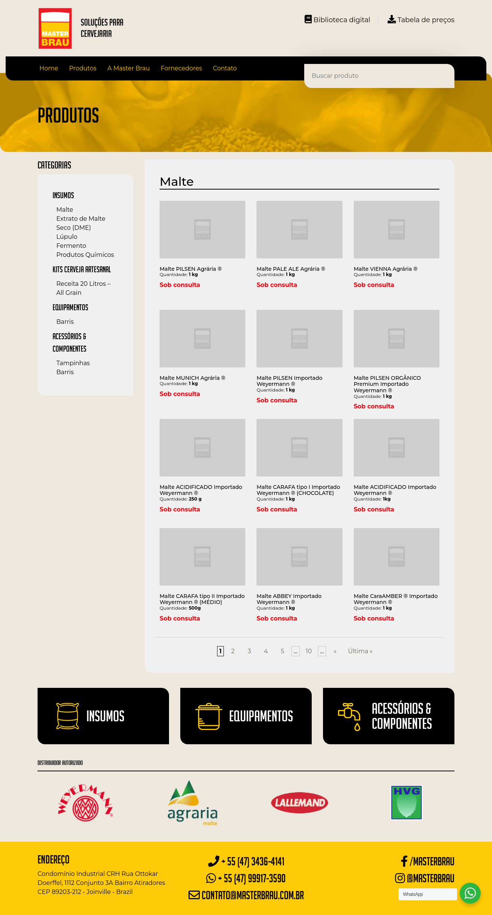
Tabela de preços (421, 19)
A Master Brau (128, 68)
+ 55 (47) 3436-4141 (246, 861)
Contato (225, 68)
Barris (65, 321)
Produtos (83, 68)
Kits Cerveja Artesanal (82, 269)
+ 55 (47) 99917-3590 (246, 878)
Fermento (71, 245)
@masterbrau (424, 878)
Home (48, 68)
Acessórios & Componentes (402, 716)
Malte (64, 209)
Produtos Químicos (85, 254)
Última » (360, 651)
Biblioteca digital (337, 19)
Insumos (63, 195)
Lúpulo (66, 236)
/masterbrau (427, 861)
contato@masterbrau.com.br (246, 895)
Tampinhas (73, 363)
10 (309, 651)
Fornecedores (181, 68)
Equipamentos (70, 307)
